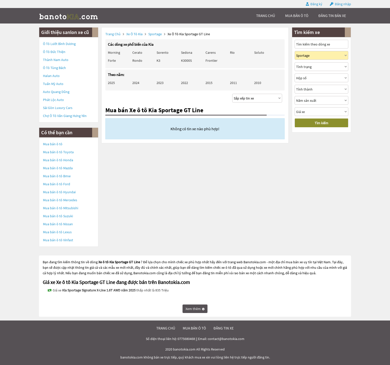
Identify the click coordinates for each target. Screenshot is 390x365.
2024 (135, 82)
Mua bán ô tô (52, 144)
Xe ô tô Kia (134, 34)
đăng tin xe (223, 328)
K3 (158, 60)
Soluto (259, 52)
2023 (160, 82)
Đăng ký (316, 4)
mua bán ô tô (296, 15)
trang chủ (265, 15)
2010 (257, 82)
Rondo (137, 60)
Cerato (137, 52)
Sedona (186, 52)
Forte (112, 60)
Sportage (155, 34)
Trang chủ (113, 34)
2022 (184, 82)
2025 (111, 82)
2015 (208, 82)
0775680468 (186, 338)
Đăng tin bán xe (332, 15)
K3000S (186, 60)
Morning (114, 52)
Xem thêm (195, 308)
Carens (210, 52)
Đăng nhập (343, 4)
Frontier (211, 60)
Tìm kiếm (321, 123)
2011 (233, 82)
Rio (232, 52)
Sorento (163, 52)
